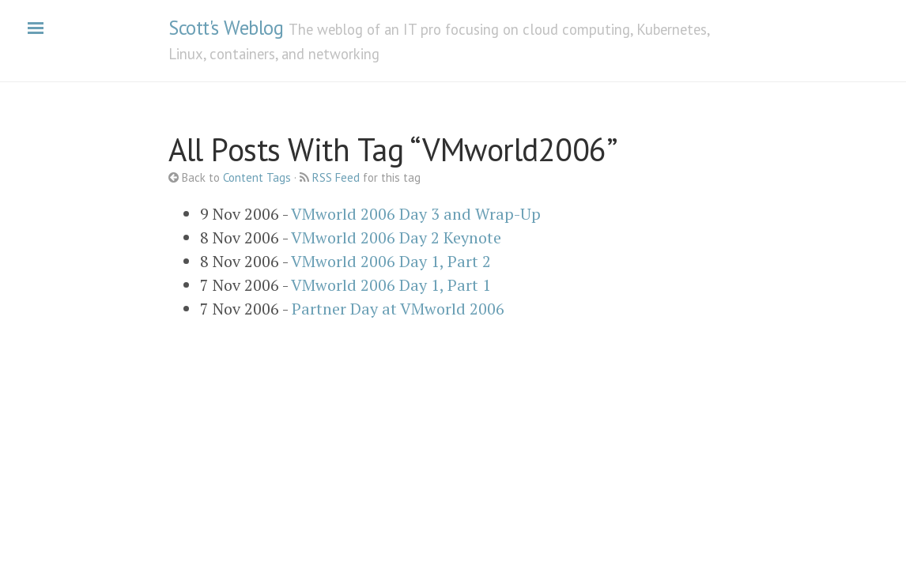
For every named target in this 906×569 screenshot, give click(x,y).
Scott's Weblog (225, 27)
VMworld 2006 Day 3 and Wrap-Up (416, 213)
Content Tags (257, 177)
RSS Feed (336, 177)
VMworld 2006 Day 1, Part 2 (391, 261)
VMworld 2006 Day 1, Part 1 (391, 285)
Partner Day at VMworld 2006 (398, 308)
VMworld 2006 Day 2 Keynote (396, 237)
